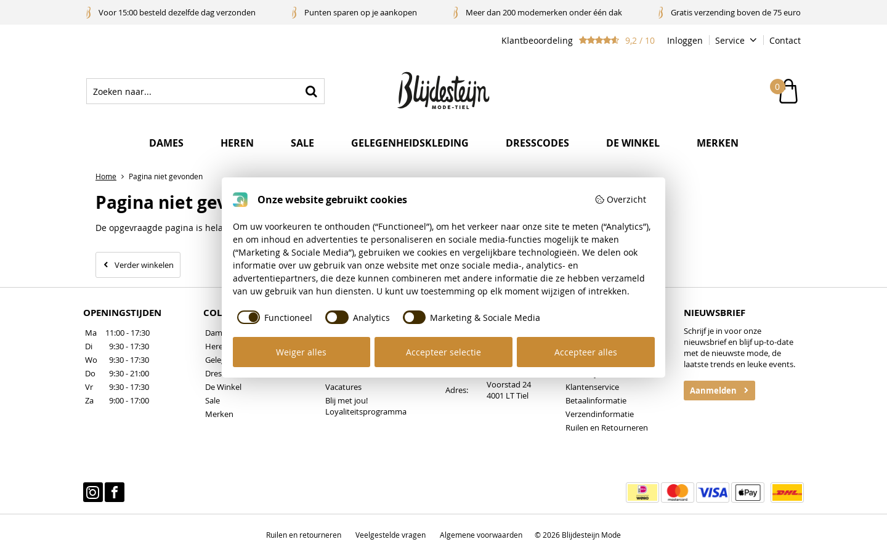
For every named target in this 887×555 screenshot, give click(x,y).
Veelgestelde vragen (390, 535)
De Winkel (223, 386)
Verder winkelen (144, 264)
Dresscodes (537, 143)
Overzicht (620, 199)
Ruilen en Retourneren (606, 427)
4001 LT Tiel (508, 395)
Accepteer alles (585, 352)
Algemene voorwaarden (481, 535)
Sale (302, 143)
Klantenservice (592, 386)
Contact (785, 40)
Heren (237, 143)
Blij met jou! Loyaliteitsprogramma (366, 406)
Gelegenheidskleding (410, 143)
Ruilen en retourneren (303, 535)
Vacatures (343, 386)
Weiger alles (301, 352)
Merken (718, 143)
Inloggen (685, 40)
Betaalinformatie (595, 400)
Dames (166, 143)
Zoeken (311, 91)
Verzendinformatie (599, 413)
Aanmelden (713, 390)
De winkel (633, 143)
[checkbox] (273, 317)
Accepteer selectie (443, 352)
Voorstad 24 (509, 384)
